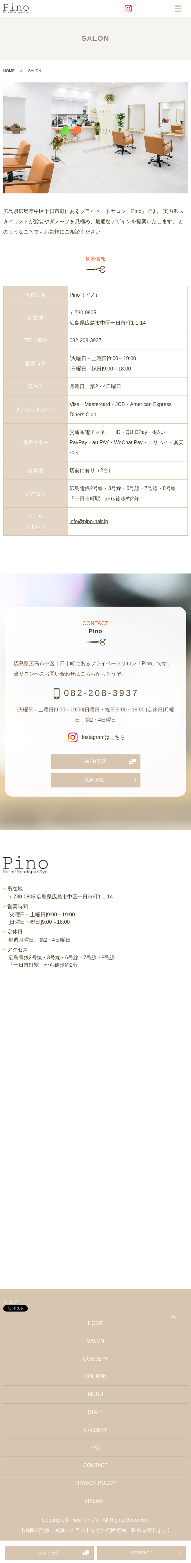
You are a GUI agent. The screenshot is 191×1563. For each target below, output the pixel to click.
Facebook (142, 8)
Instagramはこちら (95, 737)
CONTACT (141, 1552)
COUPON (95, 1376)
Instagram (128, 8)
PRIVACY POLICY (96, 1483)
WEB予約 (95, 761)
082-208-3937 (85, 340)
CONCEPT (95, 1359)
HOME (9, 71)
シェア (11, 1301)
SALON (95, 1341)
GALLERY (95, 1429)
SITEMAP (95, 1501)
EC (156, 8)
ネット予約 (49, 1552)
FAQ (95, 1447)
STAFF (95, 1412)
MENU (95, 1394)
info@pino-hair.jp (88, 521)
